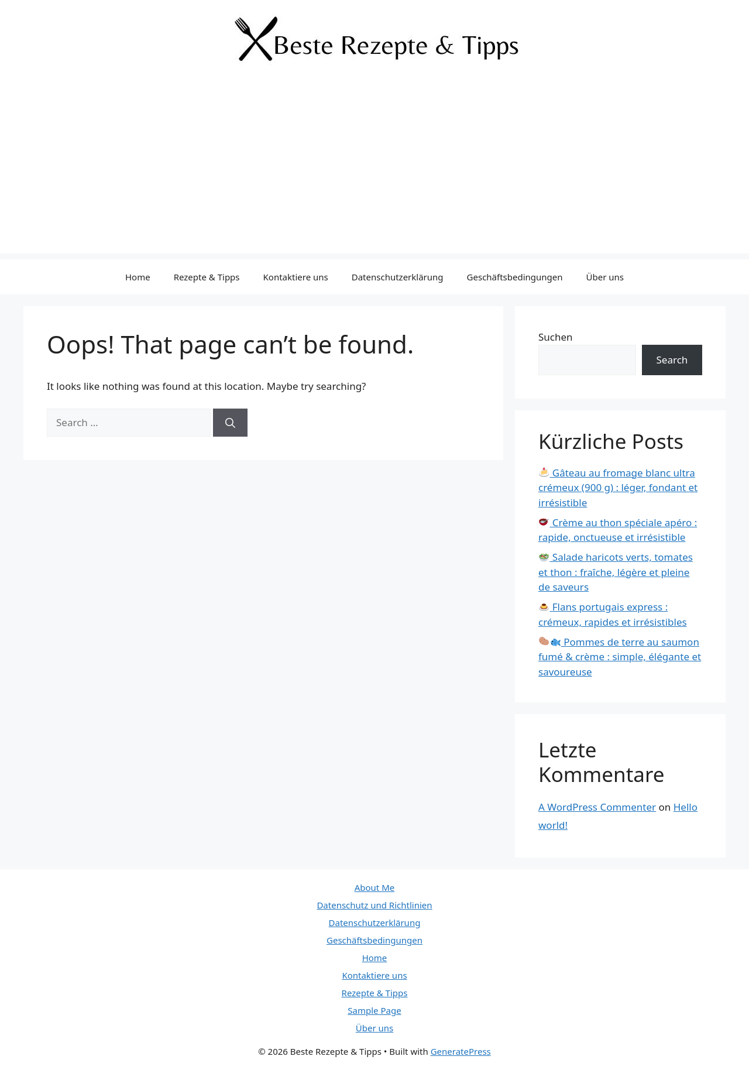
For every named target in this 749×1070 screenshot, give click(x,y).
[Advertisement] (374, 171)
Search (672, 359)
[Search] (230, 423)
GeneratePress (461, 1051)
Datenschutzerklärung (398, 277)
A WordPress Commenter (597, 807)
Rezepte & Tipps (207, 277)
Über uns (605, 277)
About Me (375, 887)
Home (137, 277)
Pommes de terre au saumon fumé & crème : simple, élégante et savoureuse (619, 656)
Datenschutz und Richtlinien (374, 905)
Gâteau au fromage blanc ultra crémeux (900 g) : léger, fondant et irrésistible (618, 487)
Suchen (555, 337)
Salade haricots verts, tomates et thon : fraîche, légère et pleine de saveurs (615, 572)
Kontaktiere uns (295, 277)
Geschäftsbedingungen (515, 277)
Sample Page (374, 1010)
